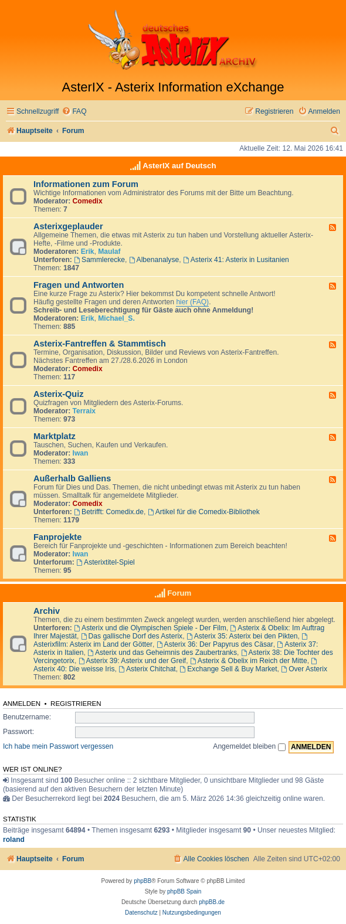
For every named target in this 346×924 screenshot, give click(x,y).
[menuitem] (74, 112)
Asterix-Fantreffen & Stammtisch (99, 343)
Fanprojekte (57, 537)
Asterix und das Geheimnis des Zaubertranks (162, 652)
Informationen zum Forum (85, 184)
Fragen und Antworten (78, 285)
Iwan (81, 453)
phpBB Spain (184, 891)
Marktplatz (54, 436)
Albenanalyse (154, 260)
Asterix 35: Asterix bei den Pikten (242, 636)
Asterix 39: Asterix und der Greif (132, 661)
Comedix (88, 201)
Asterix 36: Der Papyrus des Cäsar (215, 644)
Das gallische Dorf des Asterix (132, 636)
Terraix (84, 411)
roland (14, 839)
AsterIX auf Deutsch (179, 165)
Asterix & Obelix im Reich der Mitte (248, 661)
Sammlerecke (99, 260)
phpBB (142, 881)
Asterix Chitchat (147, 669)
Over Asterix (304, 669)
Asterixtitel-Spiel (105, 562)
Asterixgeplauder (68, 226)
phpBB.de (212, 902)
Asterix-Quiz (58, 394)
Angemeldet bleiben (249, 746)
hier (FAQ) (192, 302)
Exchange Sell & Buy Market (228, 669)
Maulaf (109, 251)
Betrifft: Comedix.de (109, 512)
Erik (87, 251)
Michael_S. (116, 318)
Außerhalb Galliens (72, 478)
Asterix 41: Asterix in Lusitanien (236, 260)
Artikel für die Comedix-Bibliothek (204, 512)
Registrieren (75, 703)
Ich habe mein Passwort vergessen (58, 746)
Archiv (46, 611)
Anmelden (21, 703)
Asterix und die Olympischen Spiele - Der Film (150, 628)
